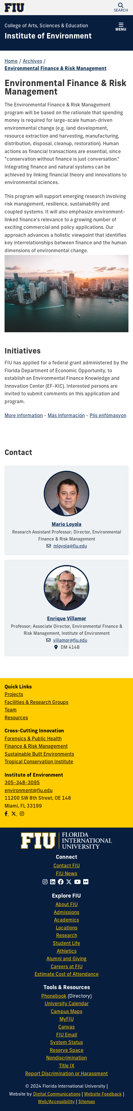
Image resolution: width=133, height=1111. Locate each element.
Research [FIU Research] (66, 935)
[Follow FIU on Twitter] (70, 882)
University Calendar (67, 1004)
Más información (66, 415)
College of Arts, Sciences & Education (46, 26)
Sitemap (86, 1102)
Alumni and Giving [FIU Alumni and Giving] (66, 959)
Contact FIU (66, 866)
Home (11, 61)
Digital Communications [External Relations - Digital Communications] (56, 1094)
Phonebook (53, 996)
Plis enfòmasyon (108, 415)
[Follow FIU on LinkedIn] (54, 882)
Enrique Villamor (66, 619)
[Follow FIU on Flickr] (87, 882)
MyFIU (67, 1019)
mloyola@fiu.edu (70, 546)
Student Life (66, 943)
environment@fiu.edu (29, 790)
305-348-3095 (22, 783)
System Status (66, 1042)
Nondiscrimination (66, 1058)
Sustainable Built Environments (39, 754)
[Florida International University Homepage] (35, 7)
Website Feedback (103, 1094)
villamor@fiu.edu (70, 640)
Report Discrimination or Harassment (66, 1074)
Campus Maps (66, 1011)
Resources (16, 718)
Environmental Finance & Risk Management (56, 68)
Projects (14, 694)
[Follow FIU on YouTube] (78, 882)
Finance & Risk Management (36, 746)
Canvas (66, 1027)
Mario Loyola (66, 524)
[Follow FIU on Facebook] (62, 882)
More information (24, 415)
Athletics (67, 951)
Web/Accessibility (56, 1102)
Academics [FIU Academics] (66, 920)
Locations (66, 928)
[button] (120, 8)
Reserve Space (67, 1050)
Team (11, 710)
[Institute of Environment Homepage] (48, 37)
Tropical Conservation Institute (39, 762)
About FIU (67, 904)
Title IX (66, 1066)
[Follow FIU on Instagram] (46, 882)
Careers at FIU (67, 967)
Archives (32, 61)
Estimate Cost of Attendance (67, 974)
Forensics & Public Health (33, 739)
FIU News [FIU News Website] (66, 874)
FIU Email (66, 1035)
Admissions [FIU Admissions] (66, 912)
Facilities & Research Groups (36, 702)
